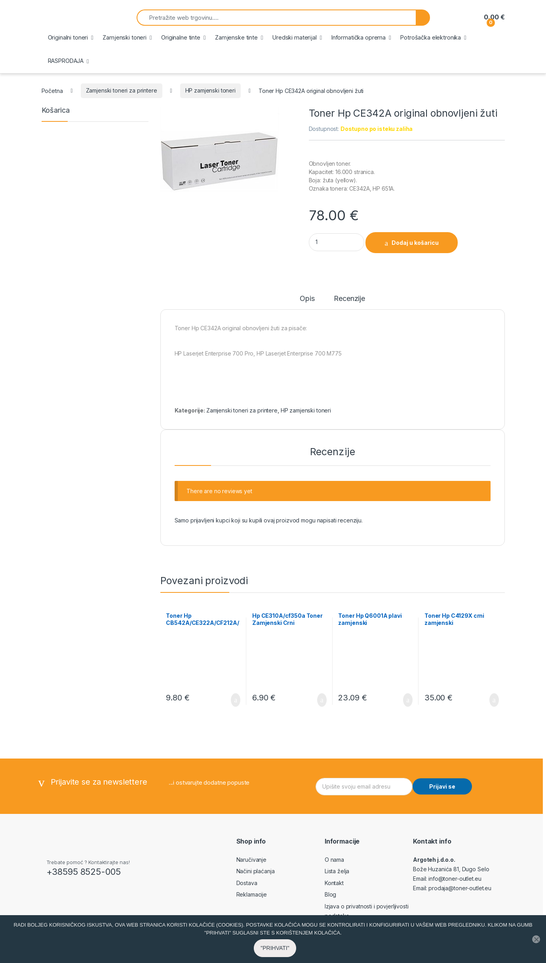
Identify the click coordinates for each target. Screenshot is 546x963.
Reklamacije (251, 894)
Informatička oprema (358, 37)
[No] (536, 939)
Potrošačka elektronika (430, 37)
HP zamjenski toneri (210, 90)
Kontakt (334, 883)
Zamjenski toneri (124, 37)
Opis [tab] (307, 299)
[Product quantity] (336, 242)
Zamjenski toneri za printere (121, 90)
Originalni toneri (68, 37)
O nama (334, 859)
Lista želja (337, 871)
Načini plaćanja (255, 871)
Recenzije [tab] (349, 299)
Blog (330, 894)
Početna (52, 90)
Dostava (246, 883)
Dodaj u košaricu (415, 242)
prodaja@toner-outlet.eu (459, 888)
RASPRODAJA (66, 60)
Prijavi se (442, 786)
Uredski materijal (294, 37)
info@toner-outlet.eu (454, 878)
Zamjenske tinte (236, 37)
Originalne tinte (180, 37)
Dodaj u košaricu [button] (235, 700)
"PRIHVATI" (275, 948)
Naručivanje (251, 859)
